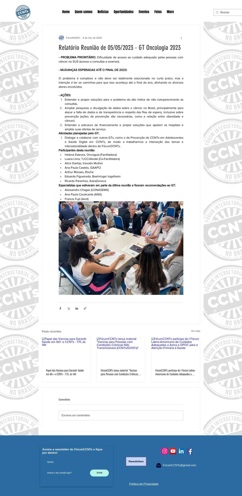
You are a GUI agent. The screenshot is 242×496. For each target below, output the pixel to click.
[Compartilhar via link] (85, 308)
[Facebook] (189, 451)
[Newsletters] (136, 461)
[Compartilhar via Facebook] (60, 308)
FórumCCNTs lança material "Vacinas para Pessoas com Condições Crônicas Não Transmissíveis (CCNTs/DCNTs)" (119, 372)
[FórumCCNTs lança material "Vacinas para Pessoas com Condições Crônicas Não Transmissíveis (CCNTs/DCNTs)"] (121, 351)
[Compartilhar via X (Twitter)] (68, 308)
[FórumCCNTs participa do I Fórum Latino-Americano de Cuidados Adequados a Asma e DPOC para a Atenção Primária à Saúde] (175, 351)
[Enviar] (99, 473)
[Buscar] (229, 12)
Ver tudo (195, 331)
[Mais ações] (181, 38)
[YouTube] (173, 451)
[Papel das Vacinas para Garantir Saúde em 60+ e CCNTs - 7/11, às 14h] (66, 351)
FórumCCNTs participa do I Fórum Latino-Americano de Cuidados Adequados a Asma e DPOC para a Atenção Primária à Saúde (175, 372)
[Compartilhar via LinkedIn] (76, 308)
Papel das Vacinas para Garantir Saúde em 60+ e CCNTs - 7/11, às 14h (65, 372)
